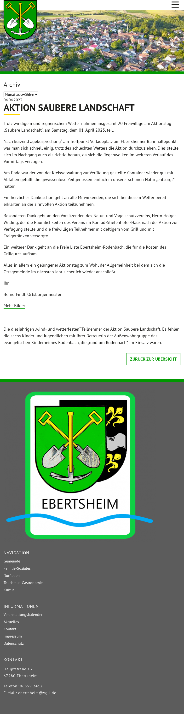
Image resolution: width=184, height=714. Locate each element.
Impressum (13, 636)
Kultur (9, 589)
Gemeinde (12, 561)
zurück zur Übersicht (153, 359)
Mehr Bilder (14, 305)
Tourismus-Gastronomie (23, 582)
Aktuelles (11, 621)
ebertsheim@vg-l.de (37, 692)
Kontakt (10, 628)
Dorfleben (12, 575)
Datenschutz (14, 643)
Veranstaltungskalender (23, 614)
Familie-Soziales (17, 568)
